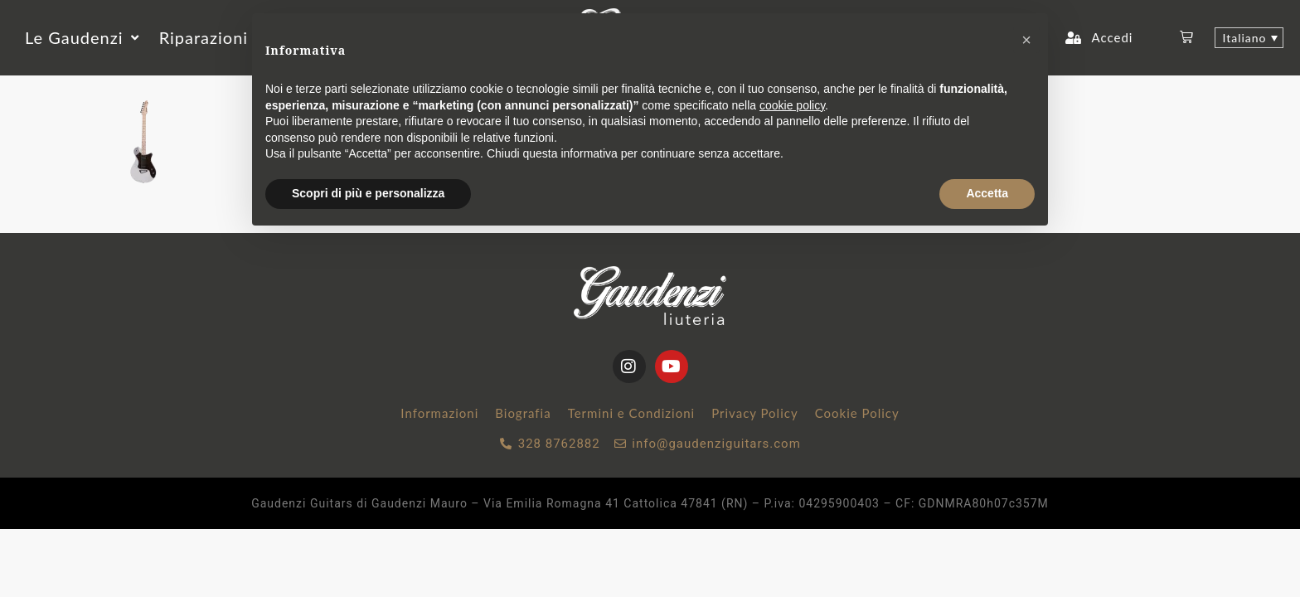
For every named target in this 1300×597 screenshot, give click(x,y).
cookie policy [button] (792, 105)
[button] (84, 37)
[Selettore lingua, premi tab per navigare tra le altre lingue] (1249, 37)
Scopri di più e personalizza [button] (368, 193)
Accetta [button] (987, 193)
